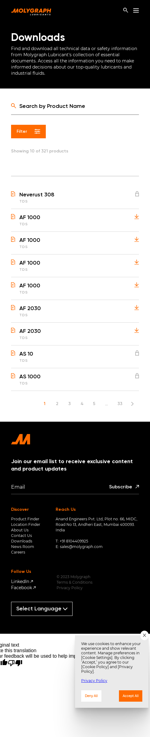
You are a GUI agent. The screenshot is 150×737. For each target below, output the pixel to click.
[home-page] (31, 10)
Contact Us (21, 535)
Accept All (131, 696)
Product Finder (25, 519)
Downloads (21, 541)
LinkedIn (20, 581)
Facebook (21, 587)
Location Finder (25, 524)
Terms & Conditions (75, 582)
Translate (45, 618)
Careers (18, 552)
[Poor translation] (15, 663)
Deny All (91, 696)
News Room (22, 546)
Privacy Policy (70, 587)
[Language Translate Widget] (42, 609)
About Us (20, 530)
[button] (75, 200)
